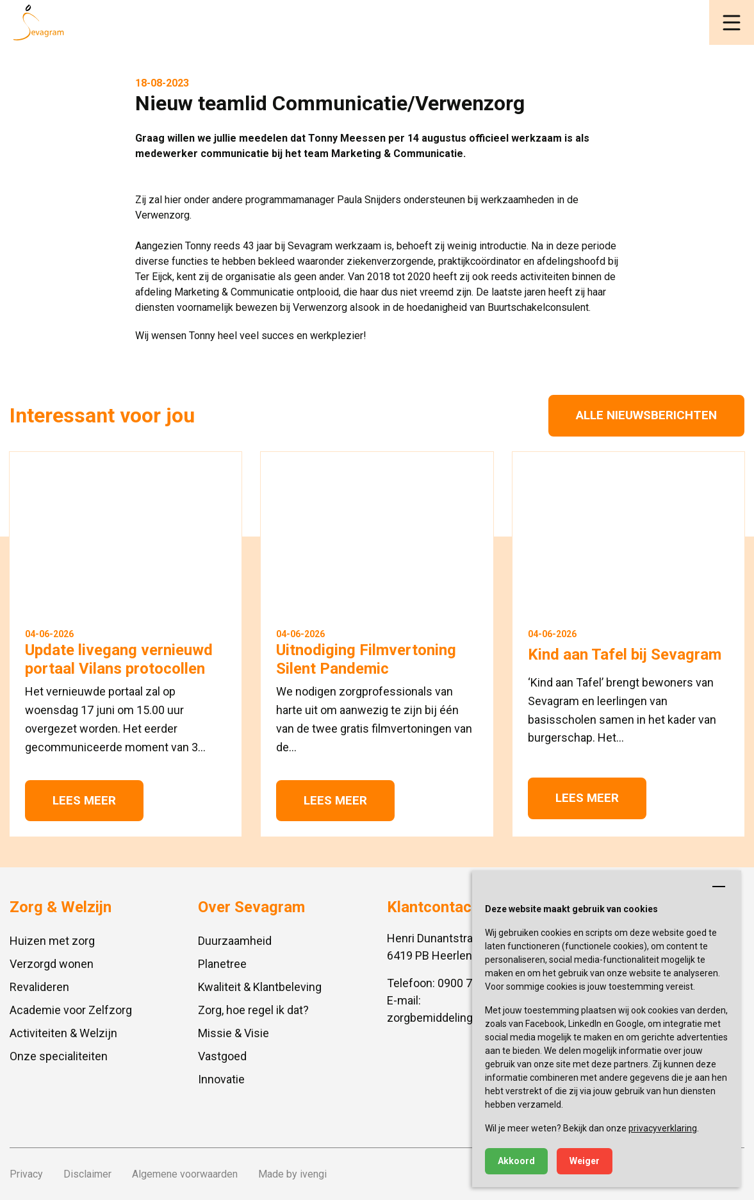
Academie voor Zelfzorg (71, 1010)
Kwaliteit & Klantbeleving (260, 987)
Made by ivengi (292, 1174)
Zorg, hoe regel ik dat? (253, 1010)
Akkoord (516, 1161)
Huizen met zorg (52, 940)
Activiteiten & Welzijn (63, 1033)
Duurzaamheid (235, 940)
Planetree (222, 964)
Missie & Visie (233, 1033)
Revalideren (39, 987)
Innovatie (221, 1079)
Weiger (585, 1161)
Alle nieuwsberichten (646, 415)
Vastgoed (222, 1056)
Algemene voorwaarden (185, 1174)
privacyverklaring (662, 1128)
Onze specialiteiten (59, 1056)
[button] (731, 22)
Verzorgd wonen (52, 964)
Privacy (26, 1174)
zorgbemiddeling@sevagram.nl (466, 1017)
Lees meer (84, 800)
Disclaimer (87, 1174)
